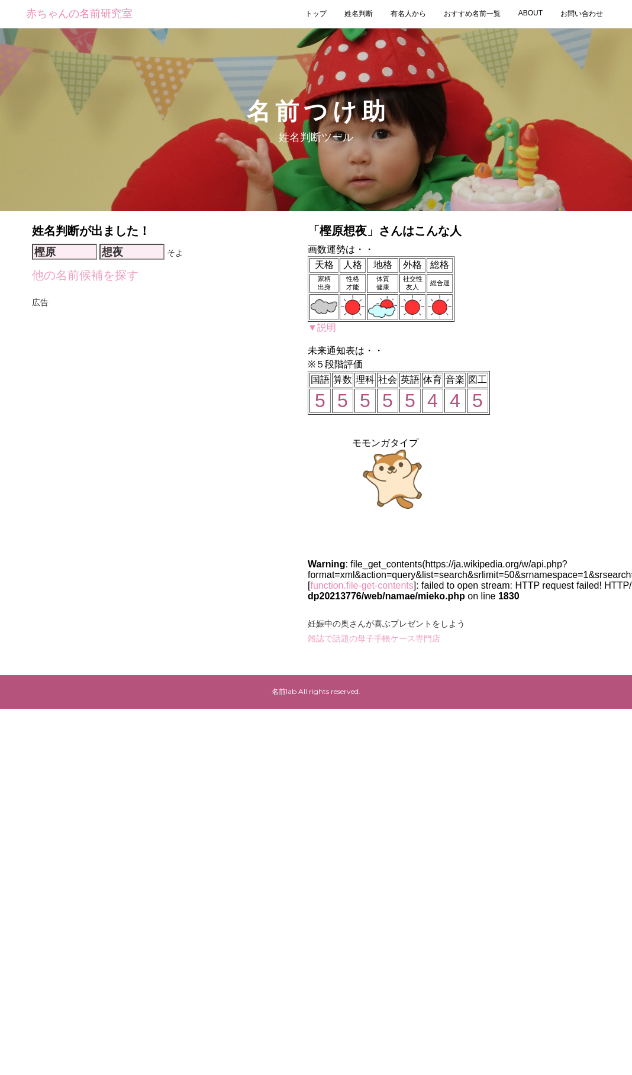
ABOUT (530, 13)
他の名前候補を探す (85, 275)
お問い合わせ (581, 13)
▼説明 (322, 327)
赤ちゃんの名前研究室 (79, 13)
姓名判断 (358, 13)
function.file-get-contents (361, 585)
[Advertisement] (142, 453)
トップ (316, 13)
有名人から (408, 13)
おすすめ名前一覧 (472, 13)
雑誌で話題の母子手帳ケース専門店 (374, 638)
